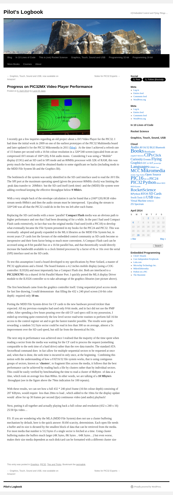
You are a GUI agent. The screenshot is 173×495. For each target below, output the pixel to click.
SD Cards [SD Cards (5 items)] (155, 193)
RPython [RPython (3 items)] (135, 193)
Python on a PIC (140, 272)
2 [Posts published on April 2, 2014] (148, 218)
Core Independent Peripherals (146, 259)
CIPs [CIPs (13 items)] (148, 155)
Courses (27, 64)
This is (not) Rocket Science (53, 57)
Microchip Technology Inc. (145, 265)
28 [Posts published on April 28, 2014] (138, 235)
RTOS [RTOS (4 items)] (144, 193)
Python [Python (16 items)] (149, 182)
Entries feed (138, 93)
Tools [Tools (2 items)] (139, 197)
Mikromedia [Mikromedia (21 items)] (153, 170)
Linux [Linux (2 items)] (152, 167)
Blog (9, 57)
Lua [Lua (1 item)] (157, 167)
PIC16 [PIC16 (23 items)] (137, 178)
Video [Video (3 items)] (157, 197)
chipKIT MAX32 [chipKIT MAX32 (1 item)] (137, 156)
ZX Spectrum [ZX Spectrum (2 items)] (137, 204)
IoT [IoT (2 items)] (151, 163)
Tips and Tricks (54, 464)
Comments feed (140, 96)
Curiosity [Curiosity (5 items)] (137, 159)
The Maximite (139, 275)
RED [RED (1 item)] (163, 183)
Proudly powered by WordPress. (147, 486)
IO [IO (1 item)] (148, 163)
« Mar (133, 239)
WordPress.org (139, 99)
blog (72, 147)
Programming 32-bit (119, 57)
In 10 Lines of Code (25, 57)
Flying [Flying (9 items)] (156, 159)
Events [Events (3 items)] (147, 159)
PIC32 (43, 464)
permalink (80, 464)
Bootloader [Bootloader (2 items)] (149, 151)
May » (163, 239)
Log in (136, 90)
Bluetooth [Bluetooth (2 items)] (160, 147)
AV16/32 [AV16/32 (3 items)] (144, 147)
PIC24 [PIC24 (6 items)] (153, 178)
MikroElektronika (141, 268)
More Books (13, 64)
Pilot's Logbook (23, 12)
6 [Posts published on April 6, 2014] (133, 222)
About (38, 64)
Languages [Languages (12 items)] (140, 166)
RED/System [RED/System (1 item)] (136, 186)
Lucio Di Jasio (39, 91)
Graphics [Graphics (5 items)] (136, 163)
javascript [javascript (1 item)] (157, 163)
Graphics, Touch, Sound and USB (88, 57)
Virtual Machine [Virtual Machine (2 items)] (138, 200)
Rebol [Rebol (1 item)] (158, 183)
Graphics (35, 464)
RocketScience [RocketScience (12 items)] (143, 189)
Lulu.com (137, 262)
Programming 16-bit (143, 57)
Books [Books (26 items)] (137, 151)
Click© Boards (139, 256)
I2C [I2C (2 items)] (145, 163)
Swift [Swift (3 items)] (134, 197)
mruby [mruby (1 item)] (133, 175)
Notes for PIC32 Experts (107, 76)
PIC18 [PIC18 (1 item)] (146, 179)
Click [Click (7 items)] (157, 155)
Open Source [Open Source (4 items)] (153, 174)
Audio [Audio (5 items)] (135, 147)
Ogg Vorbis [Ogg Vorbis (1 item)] (140, 175)
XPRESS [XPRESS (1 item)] (150, 201)
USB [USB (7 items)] (149, 197)
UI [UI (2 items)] (144, 197)
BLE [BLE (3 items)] (152, 147)
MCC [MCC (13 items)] (135, 170)
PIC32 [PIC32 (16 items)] (136, 182)
